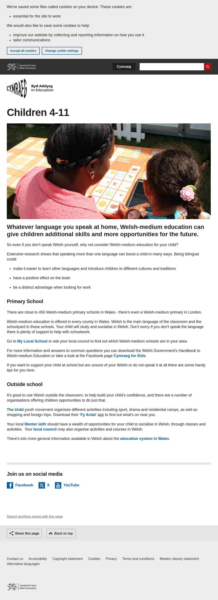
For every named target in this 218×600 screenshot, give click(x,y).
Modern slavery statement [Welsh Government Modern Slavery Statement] (179, 559)
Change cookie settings (62, 50)
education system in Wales (144, 439)
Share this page (27, 533)
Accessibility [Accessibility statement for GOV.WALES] (37, 559)
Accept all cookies (23, 50)
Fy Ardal (88, 415)
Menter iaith (34, 424)
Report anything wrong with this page (35, 516)
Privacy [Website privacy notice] (111, 559)
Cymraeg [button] (124, 66)
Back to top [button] (63, 533)
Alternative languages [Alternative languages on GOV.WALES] (23, 564)
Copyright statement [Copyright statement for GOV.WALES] (67, 559)
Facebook (24, 486)
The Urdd (15, 410)
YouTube (71, 486)
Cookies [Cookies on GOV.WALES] (94, 559)
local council (45, 429)
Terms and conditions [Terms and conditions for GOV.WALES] (138, 559)
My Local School (32, 341)
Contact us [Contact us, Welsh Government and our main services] (15, 559)
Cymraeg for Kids (130, 356)
